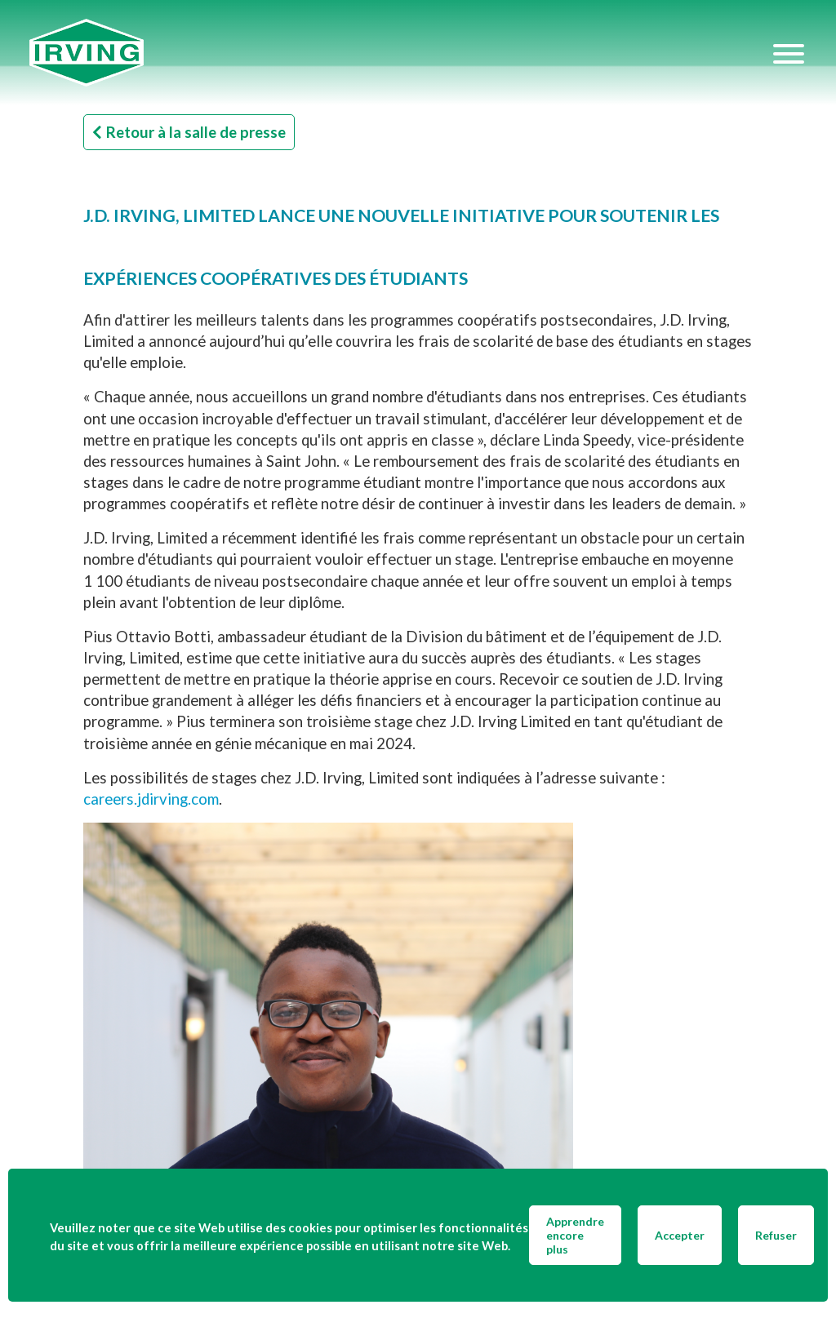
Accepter (680, 1235)
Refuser (776, 1235)
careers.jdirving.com (151, 799)
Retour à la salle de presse (189, 132)
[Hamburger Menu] (789, 53)
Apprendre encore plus (575, 1235)
